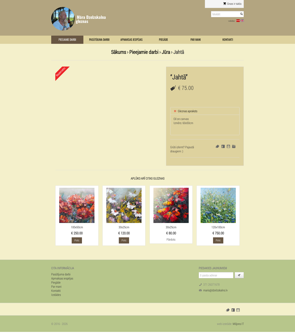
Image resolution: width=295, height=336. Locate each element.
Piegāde (163, 40)
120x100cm (218, 227)
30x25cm (124, 227)
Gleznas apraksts (185, 111)
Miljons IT (238, 324)
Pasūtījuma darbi (99, 40)
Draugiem (228, 146)
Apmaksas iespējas (131, 40)
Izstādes (56, 295)
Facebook (223, 146)
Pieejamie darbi (67, 40)
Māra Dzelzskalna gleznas (91, 19)
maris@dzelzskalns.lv (215, 290)
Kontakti (227, 40)
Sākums (118, 52)
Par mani (196, 40)
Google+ (233, 146)
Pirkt (76, 240)
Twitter (217, 146)
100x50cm (77, 227)
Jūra (166, 52)
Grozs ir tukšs (232, 4)
